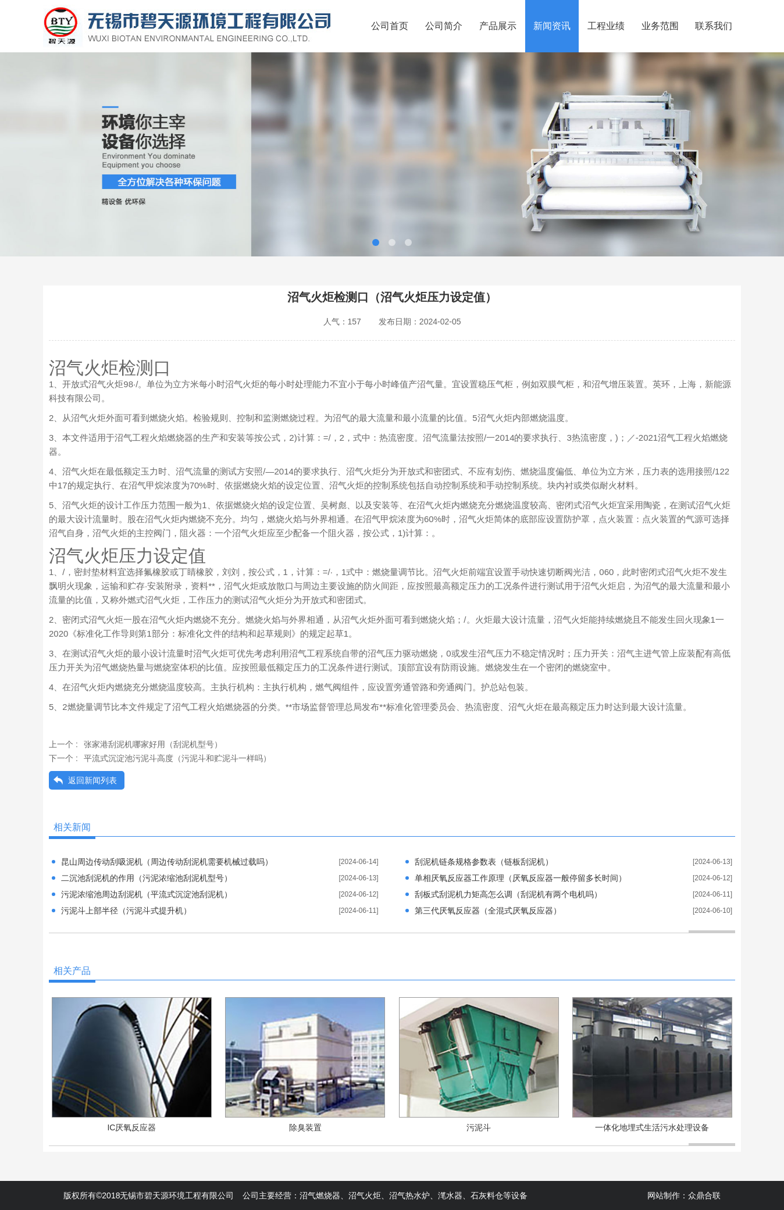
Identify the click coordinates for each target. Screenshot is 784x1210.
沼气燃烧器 (320, 1195)
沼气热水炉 (409, 1195)
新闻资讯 (552, 26)
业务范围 (660, 26)
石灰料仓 (487, 1195)
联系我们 (713, 26)
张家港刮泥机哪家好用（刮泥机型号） (153, 744)
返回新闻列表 (92, 780)
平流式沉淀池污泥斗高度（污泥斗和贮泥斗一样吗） (177, 758)
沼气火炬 (364, 1195)
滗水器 (450, 1195)
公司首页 (389, 26)
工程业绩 (606, 26)
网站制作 (663, 1195)
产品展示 (497, 26)
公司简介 (443, 26)
